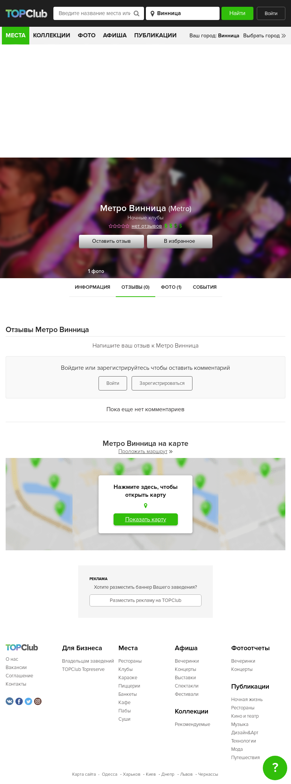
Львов (186, 774)
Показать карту (145, 519)
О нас (12, 659)
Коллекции (51, 35)
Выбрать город (261, 35)
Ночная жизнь (247, 700)
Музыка (240, 724)
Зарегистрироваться (162, 383)
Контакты (16, 684)
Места (16, 35)
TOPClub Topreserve (83, 669)
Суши (124, 719)
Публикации (155, 35)
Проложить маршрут (145, 451)
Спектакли (187, 686)
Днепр (167, 774)
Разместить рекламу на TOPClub (145, 600)
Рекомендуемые (192, 724)
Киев (151, 774)
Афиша (115, 35)
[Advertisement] (145, 101)
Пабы (124, 711)
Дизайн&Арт (244, 733)
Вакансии (16, 668)
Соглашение (19, 676)
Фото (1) (171, 287)
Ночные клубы (145, 217)
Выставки (185, 678)
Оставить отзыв (111, 241)
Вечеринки (187, 661)
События (205, 287)
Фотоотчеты (250, 648)
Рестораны (130, 661)
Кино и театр (245, 716)
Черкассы (208, 774)
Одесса (109, 774)
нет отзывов (147, 226)
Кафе (124, 703)
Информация (92, 287)
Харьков (131, 774)
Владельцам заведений (88, 661)
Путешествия (245, 758)
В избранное (179, 241)
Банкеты (127, 694)
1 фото (96, 271)
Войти (271, 14)
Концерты (185, 669)
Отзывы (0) (135, 287)
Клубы (125, 669)
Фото (86, 35)
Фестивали (187, 694)
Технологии (243, 741)
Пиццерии (129, 686)
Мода (237, 749)
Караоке (127, 678)
